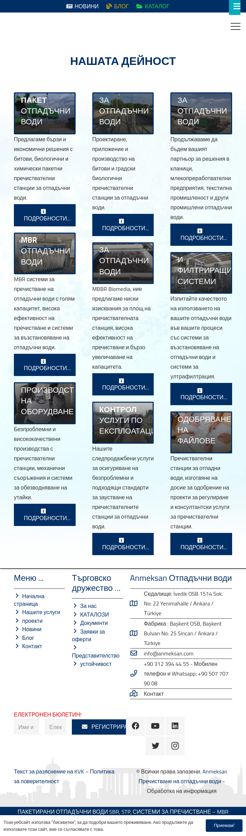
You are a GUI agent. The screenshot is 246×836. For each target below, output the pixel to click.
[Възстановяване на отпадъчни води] (201, 273)
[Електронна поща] (55, 727)
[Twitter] (155, 745)
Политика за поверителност (133, 829)
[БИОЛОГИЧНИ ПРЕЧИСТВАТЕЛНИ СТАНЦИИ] (123, 113)
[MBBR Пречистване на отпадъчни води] (123, 263)
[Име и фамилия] (26, 727)
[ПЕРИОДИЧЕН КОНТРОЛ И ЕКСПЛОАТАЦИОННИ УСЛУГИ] (123, 422)
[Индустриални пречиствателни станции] (201, 113)
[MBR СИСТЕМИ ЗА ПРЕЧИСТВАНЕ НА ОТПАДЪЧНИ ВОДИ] (45, 253)
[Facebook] (135, 726)
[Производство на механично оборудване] (45, 403)
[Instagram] (175, 745)
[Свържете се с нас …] (137, 694)
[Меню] (235, 26)
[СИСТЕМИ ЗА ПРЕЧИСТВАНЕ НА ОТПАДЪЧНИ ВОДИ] (45, 113)
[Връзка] (11, 26)
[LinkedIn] (175, 726)
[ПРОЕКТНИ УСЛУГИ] (201, 432)
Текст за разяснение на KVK (49, 771)
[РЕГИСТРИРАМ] (107, 727)
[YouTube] (155, 726)
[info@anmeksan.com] (137, 653)
